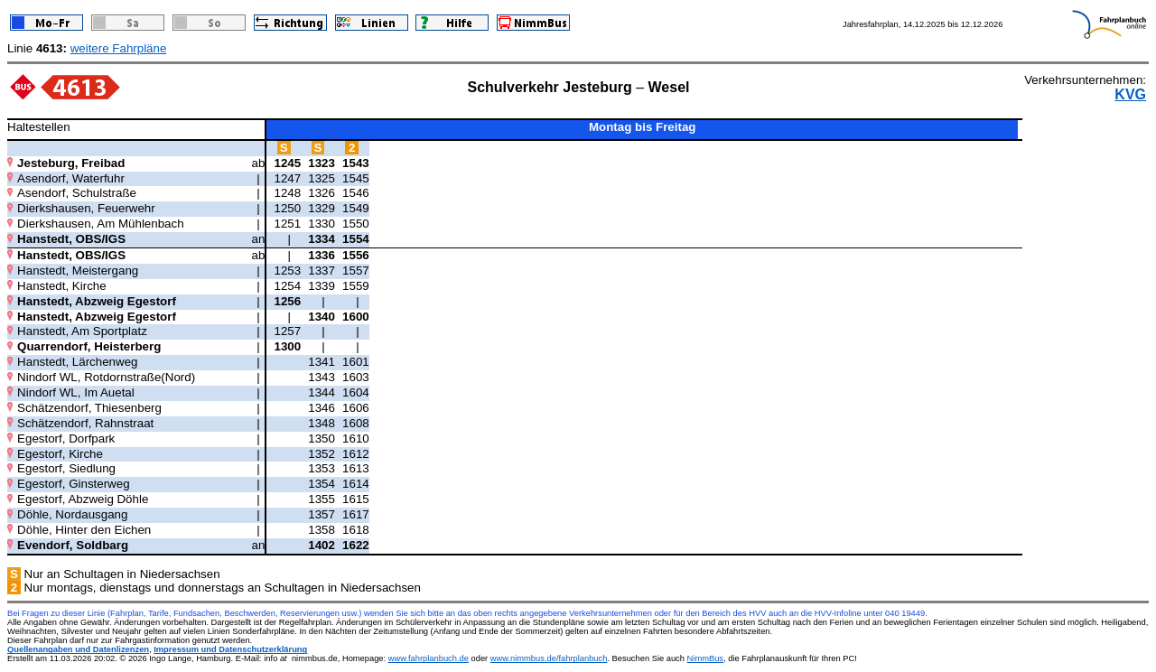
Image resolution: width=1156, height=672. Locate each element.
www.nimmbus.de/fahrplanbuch (549, 658)
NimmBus (705, 658)
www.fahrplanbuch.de (428, 658)
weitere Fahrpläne (118, 48)
